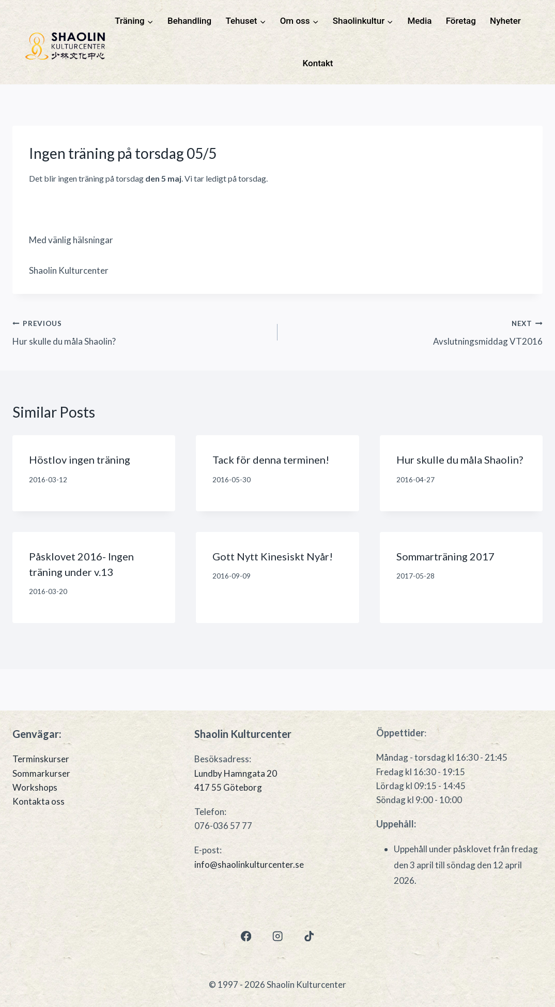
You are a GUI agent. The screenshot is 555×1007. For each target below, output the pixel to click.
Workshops (34, 787)
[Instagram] (277, 935)
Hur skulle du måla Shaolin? (140, 331)
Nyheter (505, 21)
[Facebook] (245, 935)
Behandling (189, 21)
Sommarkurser (41, 773)
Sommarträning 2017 (445, 556)
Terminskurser (40, 758)
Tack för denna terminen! (270, 459)
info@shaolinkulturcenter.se (249, 864)
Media (419, 21)
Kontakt (318, 63)
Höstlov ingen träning (79, 459)
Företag (461, 21)
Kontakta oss (38, 801)
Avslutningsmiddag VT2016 (414, 331)
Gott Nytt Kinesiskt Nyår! (272, 556)
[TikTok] (309, 935)
